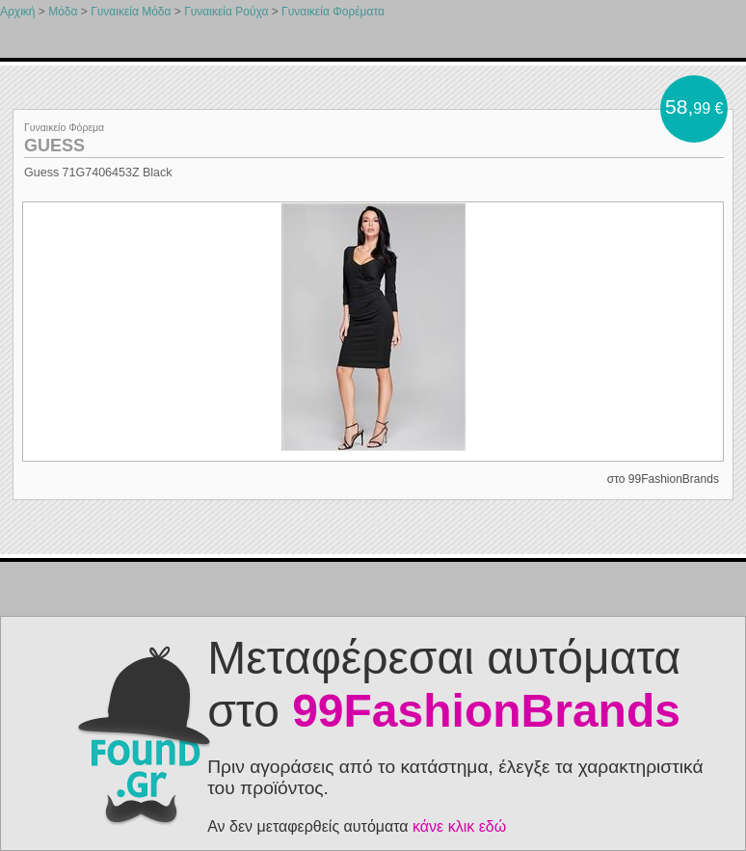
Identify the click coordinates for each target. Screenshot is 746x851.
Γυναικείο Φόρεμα (64, 127)
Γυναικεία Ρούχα (226, 11)
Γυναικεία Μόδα (131, 11)
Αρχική (17, 11)
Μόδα (62, 11)
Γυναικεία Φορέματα (333, 11)
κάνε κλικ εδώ (459, 826)
